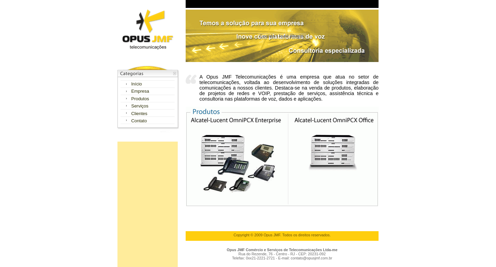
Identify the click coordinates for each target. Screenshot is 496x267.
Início (136, 83)
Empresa (140, 91)
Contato (139, 120)
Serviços (139, 106)
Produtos (140, 98)
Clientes (139, 113)
